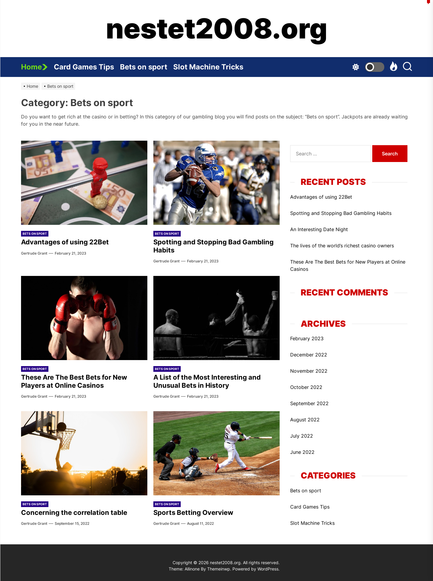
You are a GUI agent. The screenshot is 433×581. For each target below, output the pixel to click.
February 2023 (307, 338)
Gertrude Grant (34, 253)
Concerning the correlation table (74, 512)
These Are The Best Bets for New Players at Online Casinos (74, 381)
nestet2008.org (216, 28)
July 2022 (301, 436)
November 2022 (308, 371)
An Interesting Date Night (319, 229)
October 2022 (306, 387)
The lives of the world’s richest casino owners (342, 246)
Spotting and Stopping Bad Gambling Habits (341, 213)
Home (34, 67)
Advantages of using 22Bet (65, 242)
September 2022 (309, 403)
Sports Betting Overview (193, 512)
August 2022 (305, 420)
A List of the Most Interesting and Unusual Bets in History (207, 381)
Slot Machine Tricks (211, 64)
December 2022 (308, 355)
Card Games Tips (87, 64)
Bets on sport (146, 64)
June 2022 (302, 452)
